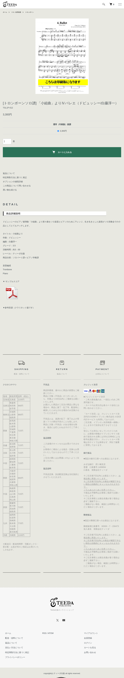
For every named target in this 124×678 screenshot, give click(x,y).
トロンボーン (33, 12)
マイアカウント (89, 633)
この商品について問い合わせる (17, 186)
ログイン (86, 643)
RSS (44, 633)
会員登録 (86, 638)
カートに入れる (62, 152)
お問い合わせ (88, 652)
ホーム (5, 12)
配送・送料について (12, 638)
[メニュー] (119, 4)
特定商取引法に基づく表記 (15, 177)
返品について (9, 173)
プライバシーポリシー (13, 657)
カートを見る (88, 648)
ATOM (51, 633)
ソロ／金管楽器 (18, 12)
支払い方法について (12, 648)
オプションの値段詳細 (13, 181)
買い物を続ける (10, 190)
